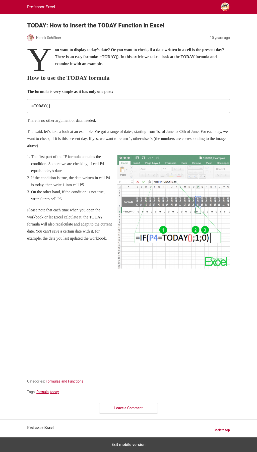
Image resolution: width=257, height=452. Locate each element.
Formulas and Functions (64, 381)
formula (42, 392)
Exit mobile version (128, 444)
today (54, 392)
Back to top (222, 430)
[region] (128, 321)
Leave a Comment (128, 408)
